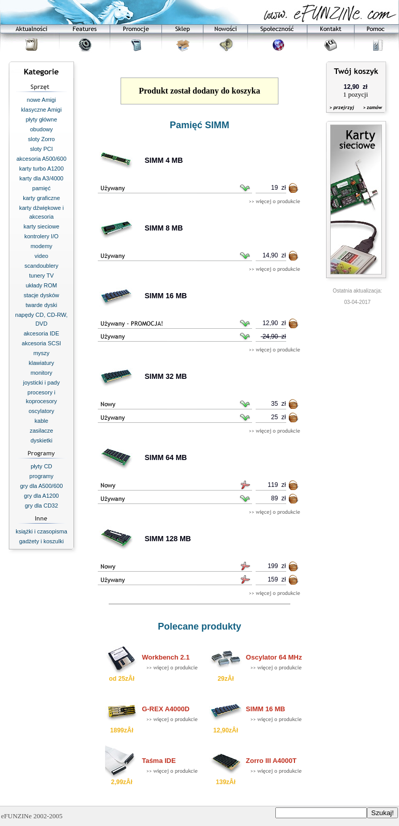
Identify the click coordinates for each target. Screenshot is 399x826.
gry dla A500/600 (41, 486)
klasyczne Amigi (41, 109)
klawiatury (41, 363)
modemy (41, 246)
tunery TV (41, 275)
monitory (41, 373)
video (41, 256)
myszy (41, 353)
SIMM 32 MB (166, 376)
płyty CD (41, 466)
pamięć (41, 188)
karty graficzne (41, 198)
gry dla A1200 (41, 496)
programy (41, 476)
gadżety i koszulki (41, 541)
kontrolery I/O (41, 236)
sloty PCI (41, 149)
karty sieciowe (41, 226)
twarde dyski (41, 305)
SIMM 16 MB (166, 296)
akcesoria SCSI (41, 343)
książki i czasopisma (41, 531)
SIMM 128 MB (168, 538)
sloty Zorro (41, 139)
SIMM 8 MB (164, 228)
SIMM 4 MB (164, 160)
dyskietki (41, 440)
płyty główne (41, 119)
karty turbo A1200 (41, 168)
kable (41, 421)
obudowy (41, 129)
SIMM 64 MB (166, 457)
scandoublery (41, 266)
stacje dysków (41, 295)
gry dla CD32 (41, 505)
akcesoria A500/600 (42, 159)
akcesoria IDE (41, 333)
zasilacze (41, 430)
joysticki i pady (41, 382)
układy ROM (41, 285)
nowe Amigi (41, 100)
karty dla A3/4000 (41, 178)
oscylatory (41, 411)
